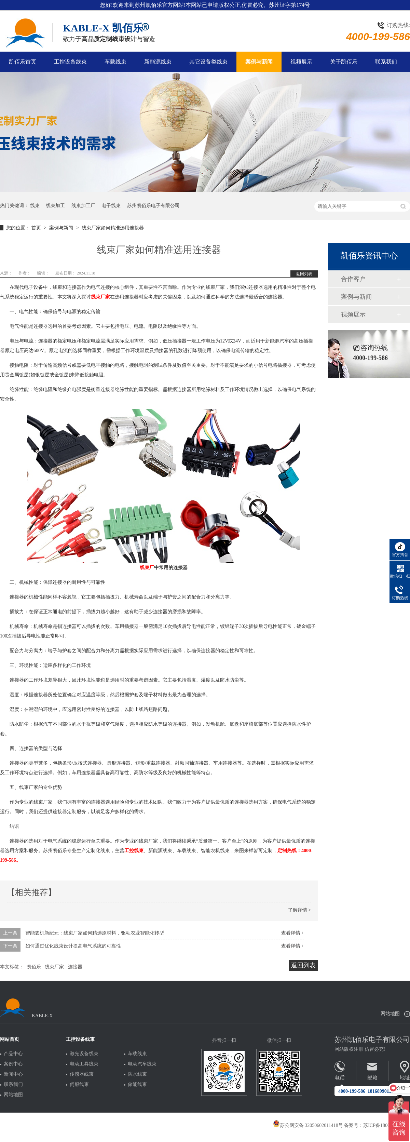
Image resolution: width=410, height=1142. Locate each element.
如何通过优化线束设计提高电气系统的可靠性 (73, 946)
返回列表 (304, 273)
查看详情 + (292, 933)
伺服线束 (79, 1084)
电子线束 (111, 205)
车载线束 (115, 62)
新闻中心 (13, 1074)
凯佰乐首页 (22, 62)
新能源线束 (158, 62)
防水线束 (137, 1074)
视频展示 (301, 62)
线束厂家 (54, 966)
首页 (36, 227)
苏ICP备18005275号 (383, 1125)
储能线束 (137, 1084)
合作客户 (353, 279)
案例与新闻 (259, 62)
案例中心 (13, 1064)
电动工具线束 (84, 1064)
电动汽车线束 (142, 1064)
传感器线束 (82, 1074)
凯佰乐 (34, 966)
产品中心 (13, 1053)
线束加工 (55, 205)
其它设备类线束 (208, 62)
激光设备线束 (84, 1053)
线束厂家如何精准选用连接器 (113, 227)
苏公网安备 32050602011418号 (308, 1125)
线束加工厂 (83, 205)
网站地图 (390, 1013)
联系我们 (386, 62)
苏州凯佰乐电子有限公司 (153, 205)
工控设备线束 (70, 62)
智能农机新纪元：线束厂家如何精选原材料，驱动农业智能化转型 (94, 933)
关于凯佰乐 (343, 62)
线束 (35, 205)
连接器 (75, 966)
